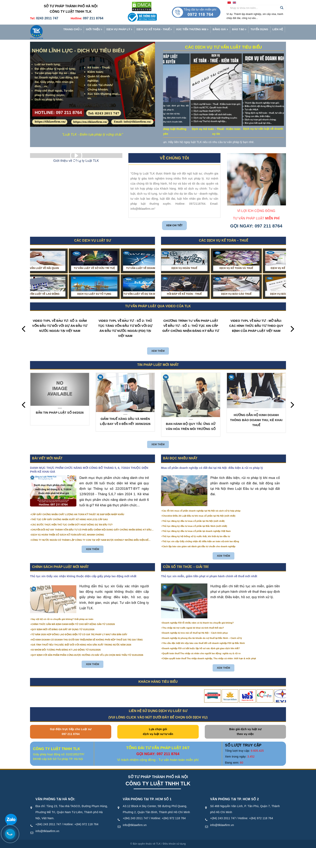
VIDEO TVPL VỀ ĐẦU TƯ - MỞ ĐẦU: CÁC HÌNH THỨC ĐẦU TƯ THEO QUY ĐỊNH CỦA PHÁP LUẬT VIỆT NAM (256, 325)
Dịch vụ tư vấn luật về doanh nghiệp (284, 128)
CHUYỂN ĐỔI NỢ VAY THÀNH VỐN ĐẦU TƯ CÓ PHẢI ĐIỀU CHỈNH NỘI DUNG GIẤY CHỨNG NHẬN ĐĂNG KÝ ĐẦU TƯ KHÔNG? (91, 529)
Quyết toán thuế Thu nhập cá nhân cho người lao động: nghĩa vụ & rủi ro (201, 653)
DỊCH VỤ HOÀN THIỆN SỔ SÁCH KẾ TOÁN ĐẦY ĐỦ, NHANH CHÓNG (67, 535)
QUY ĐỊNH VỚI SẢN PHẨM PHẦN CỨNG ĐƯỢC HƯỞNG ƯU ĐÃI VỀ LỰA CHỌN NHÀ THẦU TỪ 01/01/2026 (87, 655)
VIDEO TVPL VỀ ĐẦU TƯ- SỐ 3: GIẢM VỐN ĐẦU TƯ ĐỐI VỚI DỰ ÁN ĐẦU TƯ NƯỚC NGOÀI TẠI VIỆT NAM (59, 325)
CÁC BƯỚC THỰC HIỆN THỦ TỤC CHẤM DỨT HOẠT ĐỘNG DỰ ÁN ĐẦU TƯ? (72, 524)
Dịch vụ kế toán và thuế (196, 268)
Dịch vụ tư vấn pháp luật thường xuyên (179, 131)
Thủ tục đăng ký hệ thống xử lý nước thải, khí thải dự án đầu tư (196, 536)
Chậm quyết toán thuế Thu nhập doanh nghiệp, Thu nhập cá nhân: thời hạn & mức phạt (209, 658)
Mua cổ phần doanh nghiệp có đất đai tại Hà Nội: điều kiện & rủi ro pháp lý (212, 467)
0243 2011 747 (47, 18)
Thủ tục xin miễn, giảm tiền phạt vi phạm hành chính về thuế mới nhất (209, 576)
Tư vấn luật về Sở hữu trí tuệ (109, 268)
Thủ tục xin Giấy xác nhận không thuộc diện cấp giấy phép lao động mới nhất (83, 576)
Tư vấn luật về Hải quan (57, 268)
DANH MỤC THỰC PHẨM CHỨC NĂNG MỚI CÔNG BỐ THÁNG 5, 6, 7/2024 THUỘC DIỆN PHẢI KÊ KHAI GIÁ (89, 469)
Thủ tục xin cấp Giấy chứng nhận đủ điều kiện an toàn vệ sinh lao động (200, 541)
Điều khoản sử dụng (174, 843)
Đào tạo (239, 29)
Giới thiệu (94, 29)
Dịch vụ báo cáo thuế (196, 294)
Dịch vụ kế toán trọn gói (247, 268)
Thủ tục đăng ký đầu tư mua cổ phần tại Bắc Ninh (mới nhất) (194, 526)
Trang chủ (72, 29)
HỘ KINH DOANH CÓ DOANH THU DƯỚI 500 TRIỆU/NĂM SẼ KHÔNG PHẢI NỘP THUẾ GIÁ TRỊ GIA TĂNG (87, 639)
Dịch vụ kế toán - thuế (154, 29)
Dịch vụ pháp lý (119, 29)
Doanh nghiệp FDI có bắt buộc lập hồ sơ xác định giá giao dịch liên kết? (201, 648)
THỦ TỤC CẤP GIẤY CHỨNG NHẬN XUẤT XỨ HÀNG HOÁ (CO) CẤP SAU (69, 519)
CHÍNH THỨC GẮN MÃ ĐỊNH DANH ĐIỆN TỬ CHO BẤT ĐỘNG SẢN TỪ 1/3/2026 (73, 624)
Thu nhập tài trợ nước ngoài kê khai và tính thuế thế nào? (193, 628)
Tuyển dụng (259, 29)
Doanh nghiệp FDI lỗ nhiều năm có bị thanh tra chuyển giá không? (198, 623)
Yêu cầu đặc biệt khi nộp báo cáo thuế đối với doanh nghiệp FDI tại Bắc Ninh (203, 643)
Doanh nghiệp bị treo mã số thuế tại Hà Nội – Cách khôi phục (195, 633)
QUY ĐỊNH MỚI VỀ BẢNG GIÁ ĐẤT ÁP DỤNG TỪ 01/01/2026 (63, 629)
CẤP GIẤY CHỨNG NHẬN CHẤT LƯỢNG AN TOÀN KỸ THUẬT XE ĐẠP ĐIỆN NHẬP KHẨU (77, 514)
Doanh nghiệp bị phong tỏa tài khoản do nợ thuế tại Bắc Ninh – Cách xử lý (202, 638)
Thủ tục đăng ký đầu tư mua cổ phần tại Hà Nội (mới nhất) (193, 521)
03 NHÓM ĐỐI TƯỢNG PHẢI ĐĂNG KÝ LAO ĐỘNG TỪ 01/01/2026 (66, 650)
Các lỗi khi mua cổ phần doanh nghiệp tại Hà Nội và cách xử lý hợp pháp (201, 511)
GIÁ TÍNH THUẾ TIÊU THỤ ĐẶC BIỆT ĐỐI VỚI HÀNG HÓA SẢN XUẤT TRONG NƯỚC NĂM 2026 (81, 645)
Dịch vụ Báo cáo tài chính (248, 294)
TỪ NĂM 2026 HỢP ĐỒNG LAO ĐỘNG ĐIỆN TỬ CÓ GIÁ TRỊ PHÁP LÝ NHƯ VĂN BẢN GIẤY (79, 634)
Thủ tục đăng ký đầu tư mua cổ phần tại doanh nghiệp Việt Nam (196, 531)
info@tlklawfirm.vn (47, 831)
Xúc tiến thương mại (192, 29)
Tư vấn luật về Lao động (58, 294)
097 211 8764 (93, 18)
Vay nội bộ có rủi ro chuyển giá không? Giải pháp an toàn (62, 619)
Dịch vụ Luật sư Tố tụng (110, 294)
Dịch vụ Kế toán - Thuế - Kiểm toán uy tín (231, 131)
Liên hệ (277, 29)
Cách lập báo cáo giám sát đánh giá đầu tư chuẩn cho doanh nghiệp (199, 546)
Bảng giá (220, 29)
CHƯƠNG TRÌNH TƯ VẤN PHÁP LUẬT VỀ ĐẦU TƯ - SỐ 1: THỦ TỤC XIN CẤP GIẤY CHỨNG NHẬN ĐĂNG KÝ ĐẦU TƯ (190, 325)
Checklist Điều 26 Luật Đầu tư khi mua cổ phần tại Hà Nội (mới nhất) (198, 516)
